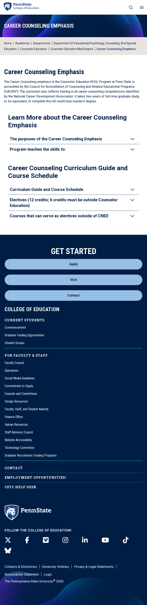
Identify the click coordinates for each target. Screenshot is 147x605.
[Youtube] (105, 540)
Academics (22, 43)
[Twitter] (8, 540)
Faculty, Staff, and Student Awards (26, 409)
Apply (73, 264)
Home (8, 43)
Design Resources (16, 401)
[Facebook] (27, 540)
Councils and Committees (21, 394)
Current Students (25, 320)
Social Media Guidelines (20, 378)
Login (48, 574)
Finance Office (14, 417)
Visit (73, 280)
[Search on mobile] (130, 7)
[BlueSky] (8, 551)
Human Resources (16, 424)
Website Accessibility (18, 440)
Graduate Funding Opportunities (24, 335)
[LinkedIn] (85, 540)
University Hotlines (55, 567)
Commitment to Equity (19, 386)
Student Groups (14, 343)
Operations (11, 370)
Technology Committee (19, 448)
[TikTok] (125, 540)
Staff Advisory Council (19, 432)
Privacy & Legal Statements (94, 567)
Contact (73, 295)
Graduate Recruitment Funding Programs (31, 455)
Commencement (15, 327)
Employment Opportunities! (35, 477)
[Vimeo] (46, 540)
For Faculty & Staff (26, 355)
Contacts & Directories (21, 567)
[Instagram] (65, 540)
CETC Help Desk (20, 487)
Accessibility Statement (22, 574)
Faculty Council (14, 363)
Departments (41, 43)
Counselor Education (33, 49)
